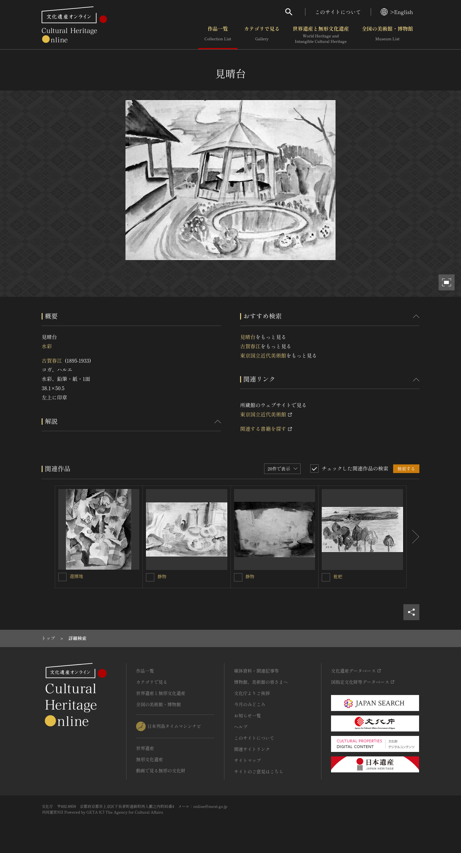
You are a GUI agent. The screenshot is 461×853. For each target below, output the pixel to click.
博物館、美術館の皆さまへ (261, 682)
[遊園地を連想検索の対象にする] (62, 577)
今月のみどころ (249, 704)
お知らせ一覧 (247, 715)
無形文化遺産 (149, 759)
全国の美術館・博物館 (387, 35)
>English (397, 12)
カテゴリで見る (262, 35)
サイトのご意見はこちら (258, 771)
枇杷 (337, 576)
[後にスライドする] (413, 537)
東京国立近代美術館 (263, 355)
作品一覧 (218, 35)
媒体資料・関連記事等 (256, 670)
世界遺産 (145, 748)
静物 (162, 576)
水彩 (47, 346)
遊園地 (76, 576)
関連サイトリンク (252, 749)
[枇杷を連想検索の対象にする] (326, 577)
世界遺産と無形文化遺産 (321, 35)
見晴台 (247, 337)
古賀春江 (52, 360)
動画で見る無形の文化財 (160, 770)
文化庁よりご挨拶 (252, 693)
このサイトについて (338, 12)
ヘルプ (240, 726)
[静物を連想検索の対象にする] (150, 577)
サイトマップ (247, 760)
